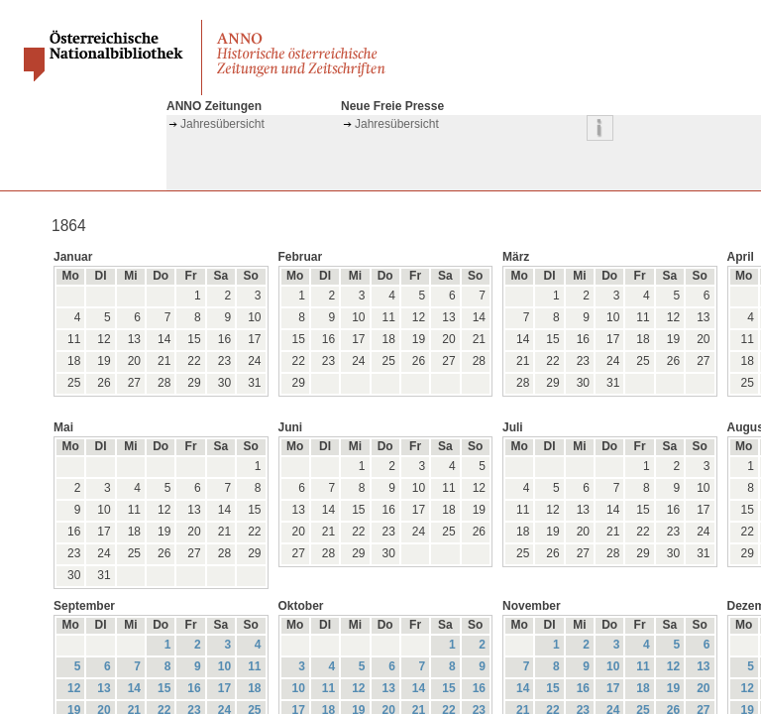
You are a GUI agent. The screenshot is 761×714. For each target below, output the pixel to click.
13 (103, 688)
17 (224, 688)
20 (703, 688)
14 (134, 688)
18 (254, 688)
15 (164, 688)
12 (73, 688)
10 (224, 666)
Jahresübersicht (222, 124)
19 (673, 688)
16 (193, 688)
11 (254, 666)
